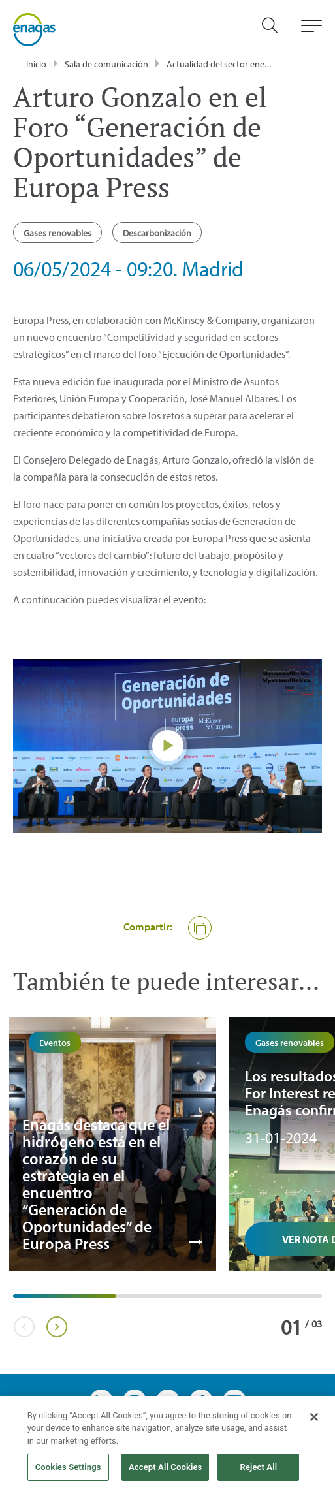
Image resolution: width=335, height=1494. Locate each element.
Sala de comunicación (106, 64)
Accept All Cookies (165, 1467)
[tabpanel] (113, 1144)
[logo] (34, 29)
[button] (200, 928)
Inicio (36, 64)
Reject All (259, 1467)
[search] (276, 29)
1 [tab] (19, 1300)
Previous (24, 1326)
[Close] (314, 1417)
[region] (167, 1445)
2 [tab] (122, 1300)
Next (56, 1326)
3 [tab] (225, 1300)
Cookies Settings (68, 1467)
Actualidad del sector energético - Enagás (247, 64)
